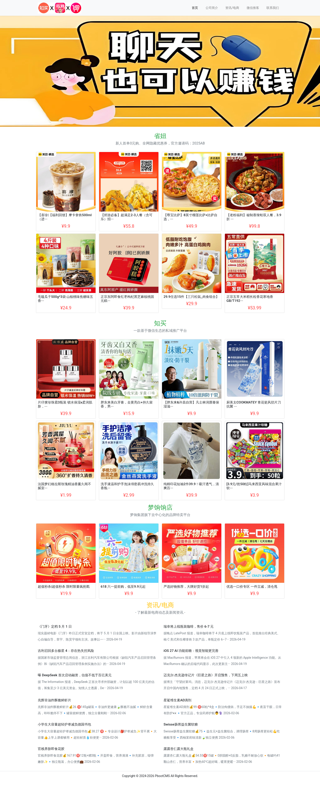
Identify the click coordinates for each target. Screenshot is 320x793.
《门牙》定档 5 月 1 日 (55, 627)
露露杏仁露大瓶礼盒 (179, 749)
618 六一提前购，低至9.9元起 (123, 587)
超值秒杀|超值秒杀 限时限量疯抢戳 (64, 587)
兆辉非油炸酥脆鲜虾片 (54, 700)
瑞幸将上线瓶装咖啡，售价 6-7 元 (189, 627)
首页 (195, 8)
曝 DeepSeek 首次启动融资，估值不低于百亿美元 (75, 675)
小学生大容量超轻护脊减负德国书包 (64, 724)
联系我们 (272, 8)
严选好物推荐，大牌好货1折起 (186, 587)
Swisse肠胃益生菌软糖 (181, 724)
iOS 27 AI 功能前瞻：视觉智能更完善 (191, 651)
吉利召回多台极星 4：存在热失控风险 (66, 651)
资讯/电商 (232, 8)
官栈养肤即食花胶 (51, 749)
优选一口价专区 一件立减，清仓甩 (251, 587)
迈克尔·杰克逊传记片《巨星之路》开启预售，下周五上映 (206, 675)
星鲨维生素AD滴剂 (177, 700)
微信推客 (253, 8)
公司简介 (212, 8)
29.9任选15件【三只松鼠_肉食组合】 (191, 297)
